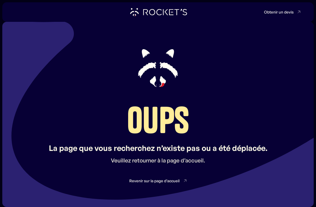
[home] (158, 12)
